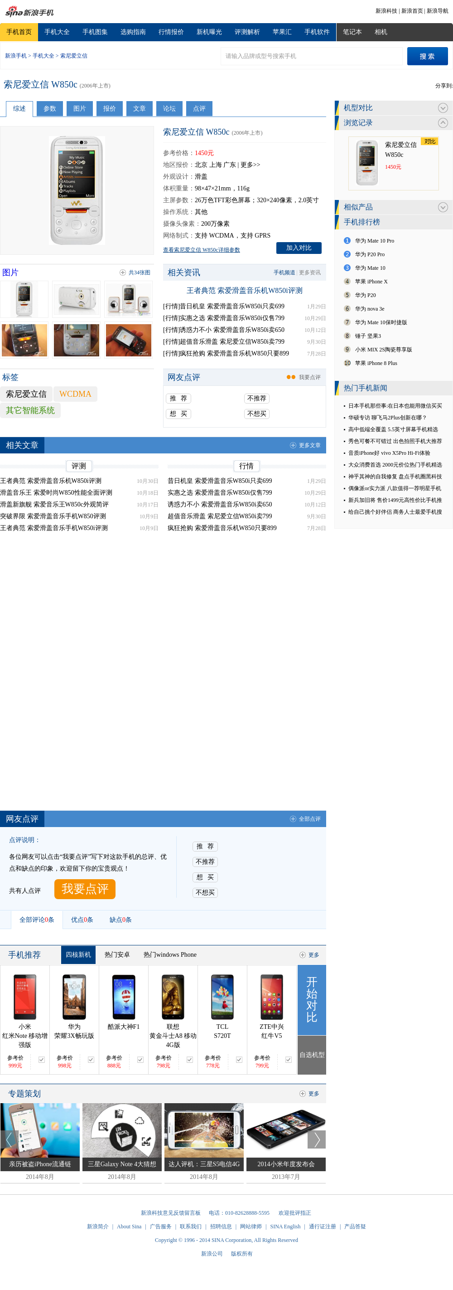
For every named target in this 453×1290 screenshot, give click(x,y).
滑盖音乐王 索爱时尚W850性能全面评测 (56, 492)
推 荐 (179, 398)
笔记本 (352, 32)
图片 (79, 108)
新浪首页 (412, 11)
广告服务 (161, 1226)
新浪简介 (98, 1226)
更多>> (250, 164)
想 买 (179, 413)
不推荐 (256, 398)
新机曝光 (209, 32)
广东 (229, 164)
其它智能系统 (30, 410)
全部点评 (310, 819)
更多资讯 (310, 272)
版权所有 (242, 1254)
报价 (109, 108)
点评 (199, 108)
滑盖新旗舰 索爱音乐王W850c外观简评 (54, 504)
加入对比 (299, 247)
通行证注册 (322, 1226)
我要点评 (310, 377)
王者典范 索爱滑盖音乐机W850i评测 (245, 290)
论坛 (169, 108)
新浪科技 (386, 11)
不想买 (256, 413)
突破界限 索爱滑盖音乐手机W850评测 (53, 516)
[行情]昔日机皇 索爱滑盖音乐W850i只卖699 (223, 306)
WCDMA (75, 394)
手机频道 (284, 272)
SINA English (285, 1226)
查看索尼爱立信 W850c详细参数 (201, 250)
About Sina (129, 1226)
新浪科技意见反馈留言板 (171, 1213)
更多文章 (310, 445)
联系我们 (191, 1226)
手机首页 (19, 32)
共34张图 (139, 272)
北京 (201, 164)
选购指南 (133, 32)
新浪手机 (16, 56)
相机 (381, 32)
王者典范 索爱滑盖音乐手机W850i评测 (54, 528)
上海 (215, 164)
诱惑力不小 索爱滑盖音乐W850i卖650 (220, 504)
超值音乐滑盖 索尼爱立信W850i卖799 (220, 516)
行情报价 (171, 32)
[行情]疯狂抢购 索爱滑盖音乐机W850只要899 (226, 353)
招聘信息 (221, 1226)
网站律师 (251, 1226)
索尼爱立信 (73, 56)
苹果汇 (282, 32)
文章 (139, 108)
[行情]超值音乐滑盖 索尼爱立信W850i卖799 (223, 341)
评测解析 (247, 32)
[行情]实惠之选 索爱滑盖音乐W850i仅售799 (223, 318)
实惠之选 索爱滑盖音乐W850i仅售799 (220, 492)
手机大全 (57, 32)
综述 (19, 108)
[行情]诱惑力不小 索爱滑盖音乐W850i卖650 (223, 329)
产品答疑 (355, 1226)
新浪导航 (437, 11)
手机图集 (95, 32)
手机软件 (317, 32)
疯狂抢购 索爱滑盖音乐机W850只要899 (222, 528)
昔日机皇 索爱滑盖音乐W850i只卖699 (220, 480)
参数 (49, 108)
